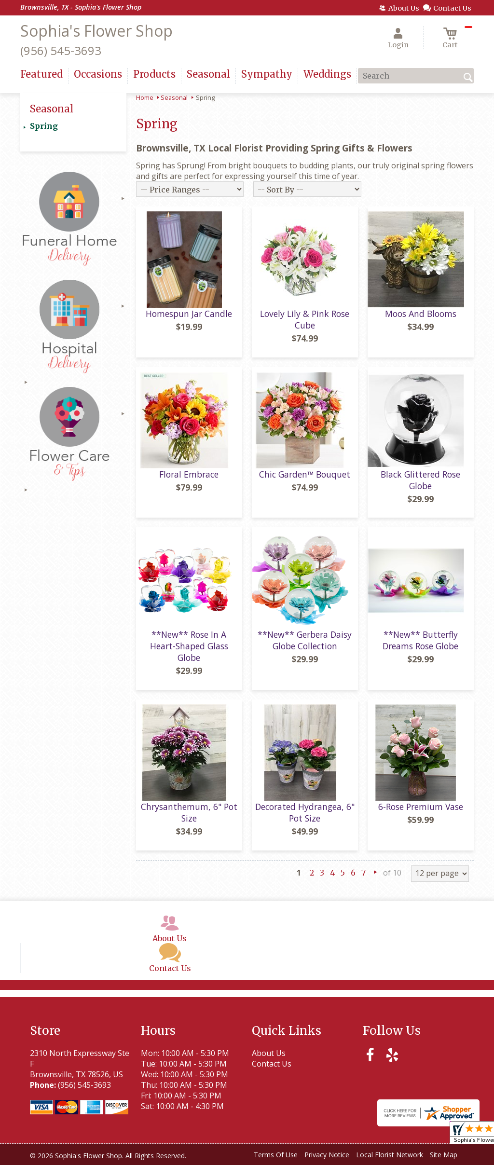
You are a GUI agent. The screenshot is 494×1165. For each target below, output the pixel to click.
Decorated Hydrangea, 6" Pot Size (305, 812)
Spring (44, 126)
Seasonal (174, 97)
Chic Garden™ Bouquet (304, 474)
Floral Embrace (189, 474)
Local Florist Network (389, 1154)
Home (144, 97)
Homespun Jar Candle (189, 313)
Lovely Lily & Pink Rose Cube (304, 319)
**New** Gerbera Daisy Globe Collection (305, 640)
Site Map (443, 1154)
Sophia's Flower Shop (96, 30)
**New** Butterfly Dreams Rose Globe (420, 640)
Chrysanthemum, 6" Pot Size (189, 812)
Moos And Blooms (420, 313)
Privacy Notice (326, 1154)
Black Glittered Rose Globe (420, 480)
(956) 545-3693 (60, 50)
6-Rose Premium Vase (420, 806)
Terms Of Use (276, 1154)
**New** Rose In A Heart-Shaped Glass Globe (189, 646)
